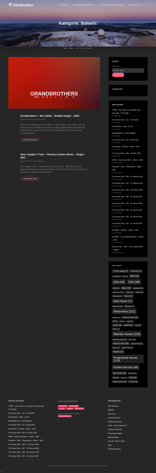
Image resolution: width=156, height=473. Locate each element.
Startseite (63, 5)
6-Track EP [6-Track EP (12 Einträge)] (117, 276)
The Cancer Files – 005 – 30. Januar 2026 (127, 196)
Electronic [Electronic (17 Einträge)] (129, 306)
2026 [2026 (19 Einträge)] (116, 288)
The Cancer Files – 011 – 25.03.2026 (125, 120)
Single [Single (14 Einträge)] (116, 377)
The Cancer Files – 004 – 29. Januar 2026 (127, 203)
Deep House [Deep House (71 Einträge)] (122, 301)
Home (65, 48)
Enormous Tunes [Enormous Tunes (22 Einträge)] (130, 317)
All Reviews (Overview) (83, 5)
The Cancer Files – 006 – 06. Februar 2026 (127, 190)
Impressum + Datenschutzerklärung (80, 465)
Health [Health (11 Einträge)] (122, 321)
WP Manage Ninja (114, 449)
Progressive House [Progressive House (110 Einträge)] (125, 359)
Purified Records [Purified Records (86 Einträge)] (125, 367)
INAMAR (111, 410)
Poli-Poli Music (113, 406)
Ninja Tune (112, 414)
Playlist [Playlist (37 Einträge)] (118, 352)
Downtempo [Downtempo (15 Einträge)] (118, 306)
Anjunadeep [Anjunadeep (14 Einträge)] (117, 296)
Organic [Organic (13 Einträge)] (116, 347)
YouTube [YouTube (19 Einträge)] (133, 381)
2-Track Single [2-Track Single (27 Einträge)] (120, 271)
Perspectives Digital (115, 433)
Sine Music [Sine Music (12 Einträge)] (132, 373)
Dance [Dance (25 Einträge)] (128, 296)
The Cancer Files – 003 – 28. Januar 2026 (127, 210)
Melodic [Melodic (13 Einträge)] (116, 329)
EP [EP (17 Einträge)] (115, 321)
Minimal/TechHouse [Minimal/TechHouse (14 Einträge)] (120, 339)
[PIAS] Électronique (115, 422)
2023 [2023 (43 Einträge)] (134, 276)
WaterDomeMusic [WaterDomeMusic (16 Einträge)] (120, 381)
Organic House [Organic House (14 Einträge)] (127, 347)
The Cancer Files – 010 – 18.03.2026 (125, 140)
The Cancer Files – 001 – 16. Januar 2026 (127, 223)
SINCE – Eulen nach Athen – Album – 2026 (127, 160)
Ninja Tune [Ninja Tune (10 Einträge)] (132, 339)
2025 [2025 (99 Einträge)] (134, 282)
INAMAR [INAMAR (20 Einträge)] (128, 325)
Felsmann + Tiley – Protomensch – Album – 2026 (25, 440)
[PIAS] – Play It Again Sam (117, 425)
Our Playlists (135, 5)
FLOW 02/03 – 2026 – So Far (122, 126)
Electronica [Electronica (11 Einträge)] (117, 317)
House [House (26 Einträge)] (117, 325)
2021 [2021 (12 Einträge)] (125, 276)
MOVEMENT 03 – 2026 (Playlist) (123, 133)
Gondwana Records (115, 429)
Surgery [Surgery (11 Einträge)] (124, 377)
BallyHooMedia (113, 437)
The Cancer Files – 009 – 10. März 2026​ (126, 153)
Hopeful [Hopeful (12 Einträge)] (130, 321)
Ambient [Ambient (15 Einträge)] (130, 292)
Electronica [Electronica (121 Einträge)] (124, 311)
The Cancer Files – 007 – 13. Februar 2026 (127, 183)
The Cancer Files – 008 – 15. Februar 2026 (127, 176)
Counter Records (114, 418)
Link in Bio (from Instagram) (111, 5)
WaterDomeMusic (41, 119)
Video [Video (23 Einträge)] (132, 377)
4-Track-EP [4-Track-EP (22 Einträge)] (136, 271)
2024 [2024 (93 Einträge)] (119, 282)
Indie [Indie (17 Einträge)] (138, 325)
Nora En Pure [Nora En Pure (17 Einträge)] (137, 343)
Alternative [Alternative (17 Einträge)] (138, 288)
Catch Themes (103, 465)
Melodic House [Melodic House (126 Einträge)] (126, 334)
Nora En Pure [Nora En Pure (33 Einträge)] (120, 343)
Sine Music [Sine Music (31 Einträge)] (119, 373)
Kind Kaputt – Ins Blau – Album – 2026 (125, 146)
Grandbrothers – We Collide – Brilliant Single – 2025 (49, 115)
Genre (71, 48)
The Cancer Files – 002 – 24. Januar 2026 (127, 217)
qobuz (110, 445)
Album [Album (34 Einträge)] (126, 288)
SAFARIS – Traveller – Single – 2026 (125, 230)
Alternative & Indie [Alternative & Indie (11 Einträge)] (118, 292)
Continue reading (31, 140)
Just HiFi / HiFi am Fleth (116, 441)
